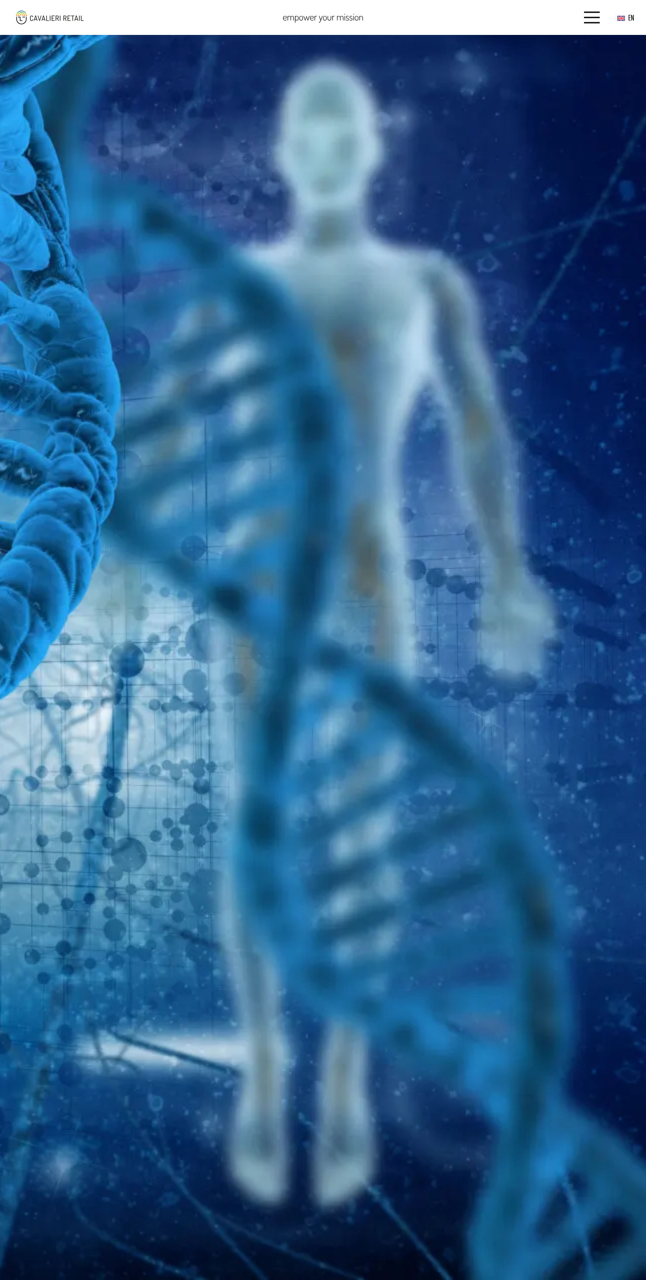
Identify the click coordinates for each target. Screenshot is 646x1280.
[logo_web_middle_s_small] (49, 17)
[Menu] (592, 17)
